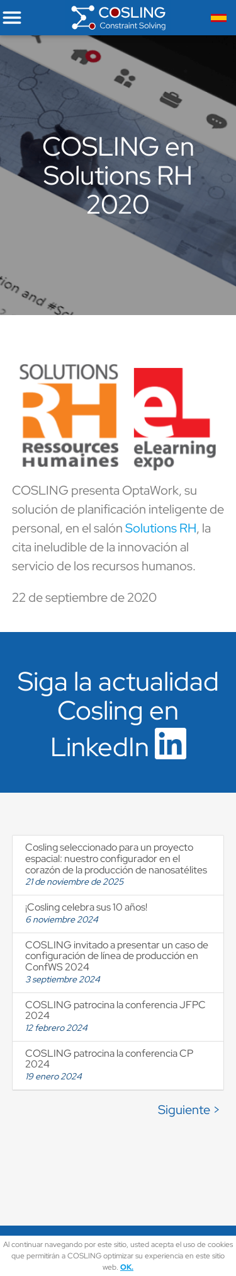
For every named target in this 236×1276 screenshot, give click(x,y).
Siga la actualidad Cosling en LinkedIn (118, 714)
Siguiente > (189, 1109)
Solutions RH (160, 528)
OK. (126, 1267)
